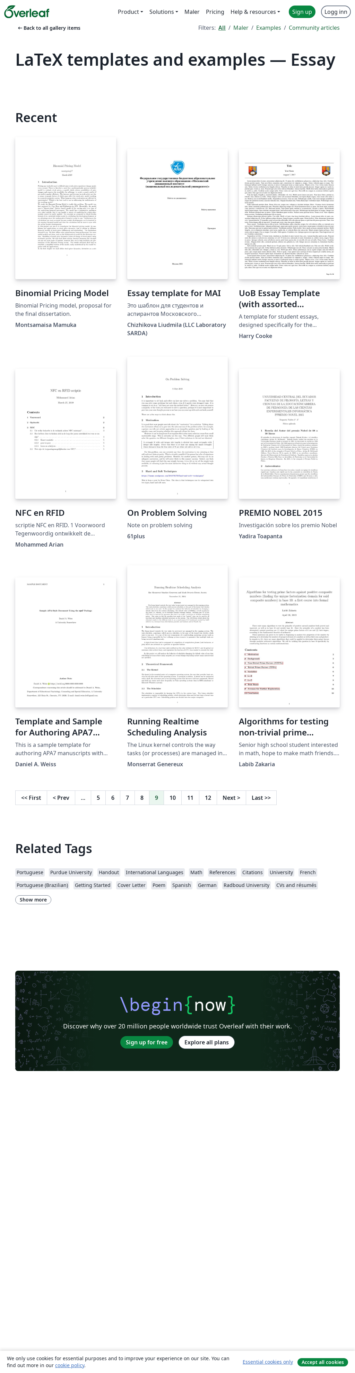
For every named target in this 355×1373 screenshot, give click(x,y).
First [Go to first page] (31, 798)
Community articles (314, 27)
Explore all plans (206, 1042)
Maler (241, 27)
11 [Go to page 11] (190, 798)
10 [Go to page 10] (173, 798)
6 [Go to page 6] (112, 798)
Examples (268, 27)
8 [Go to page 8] (142, 798)
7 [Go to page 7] (127, 798)
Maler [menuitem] (192, 12)
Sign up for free (146, 1042)
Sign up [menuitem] (302, 12)
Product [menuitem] (128, 12)
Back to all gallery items (48, 28)
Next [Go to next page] (231, 798)
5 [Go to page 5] (98, 798)
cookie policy (69, 1365)
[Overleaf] (26, 12)
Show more (33, 899)
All (222, 27)
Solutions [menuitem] (161, 12)
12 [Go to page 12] (208, 798)
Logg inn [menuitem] (335, 12)
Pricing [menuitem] (215, 12)
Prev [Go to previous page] (61, 798)
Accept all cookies (323, 1362)
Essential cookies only (268, 1361)
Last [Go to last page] (261, 798)
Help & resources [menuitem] (253, 12)
